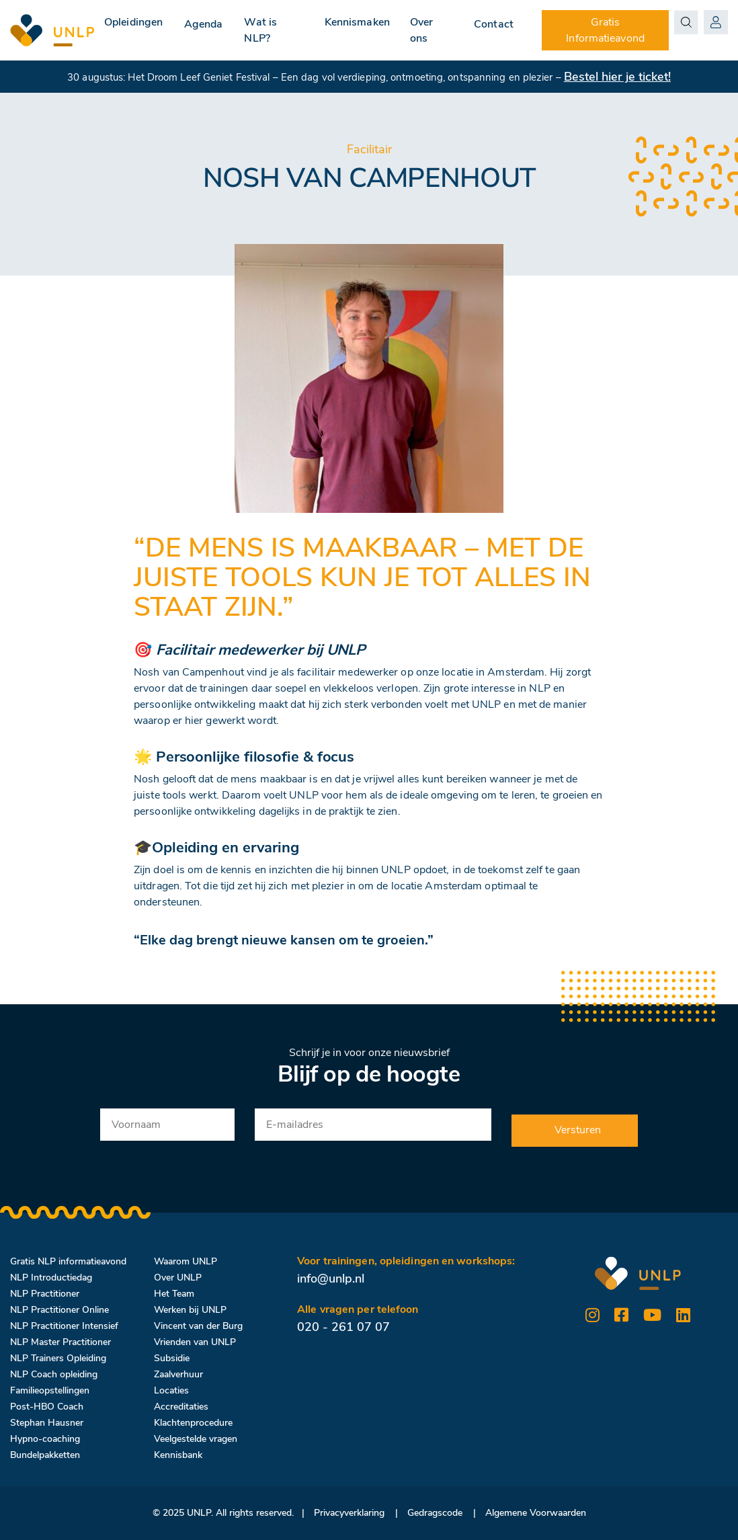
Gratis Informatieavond (607, 30)
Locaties (171, 1390)
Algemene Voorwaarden (535, 1512)
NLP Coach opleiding (53, 1374)
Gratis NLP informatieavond (68, 1261)
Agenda (205, 22)
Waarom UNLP (185, 1261)
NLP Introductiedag (51, 1277)
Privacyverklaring (349, 1512)
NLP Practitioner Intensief (64, 1326)
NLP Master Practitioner (60, 1342)
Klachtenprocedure (193, 1422)
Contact (497, 22)
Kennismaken (358, 22)
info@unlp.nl (330, 1278)
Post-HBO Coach (46, 1406)
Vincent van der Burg (198, 1326)
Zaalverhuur (178, 1374)
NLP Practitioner (44, 1293)
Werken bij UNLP (190, 1309)
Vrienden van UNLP (195, 1342)
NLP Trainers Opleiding (58, 1358)
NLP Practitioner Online (59, 1309)
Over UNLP (178, 1277)
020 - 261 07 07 (343, 1327)
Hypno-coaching (45, 1438)
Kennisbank (178, 1455)
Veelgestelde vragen (195, 1438)
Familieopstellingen (49, 1390)
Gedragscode (434, 1512)
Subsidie (172, 1358)
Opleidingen (133, 22)
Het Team (174, 1293)
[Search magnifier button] (687, 22)
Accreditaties (181, 1406)
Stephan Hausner (46, 1422)
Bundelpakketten (45, 1455)
